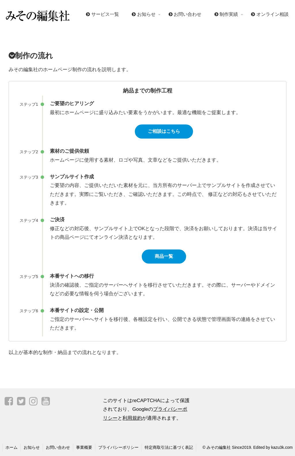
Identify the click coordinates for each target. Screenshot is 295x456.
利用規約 (132, 418)
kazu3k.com (282, 447)
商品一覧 (164, 256)
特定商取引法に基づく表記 (169, 447)
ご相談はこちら (164, 131)
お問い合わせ (58, 447)
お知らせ (32, 447)
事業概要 (84, 447)
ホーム (11, 447)
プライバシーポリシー (118, 447)
